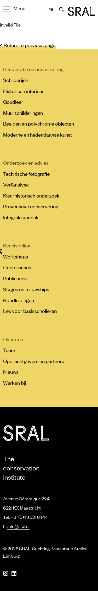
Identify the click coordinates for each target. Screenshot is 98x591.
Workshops (15, 256)
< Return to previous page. (28, 45)
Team (9, 349)
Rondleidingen (18, 300)
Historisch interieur (23, 90)
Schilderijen (15, 79)
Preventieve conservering (30, 206)
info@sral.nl (18, 526)
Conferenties (17, 267)
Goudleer (13, 101)
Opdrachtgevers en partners (33, 360)
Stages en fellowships (26, 289)
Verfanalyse (16, 184)
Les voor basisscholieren (30, 310)
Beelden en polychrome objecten (38, 123)
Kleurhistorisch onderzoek (31, 195)
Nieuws (11, 371)
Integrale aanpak (21, 217)
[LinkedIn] (13, 573)
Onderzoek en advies (26, 162)
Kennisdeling (16, 245)
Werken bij (14, 382)
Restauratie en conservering (33, 69)
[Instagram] (5, 573)
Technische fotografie (26, 173)
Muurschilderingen (23, 112)
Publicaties (15, 278)
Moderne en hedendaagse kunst (37, 134)
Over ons (13, 339)
